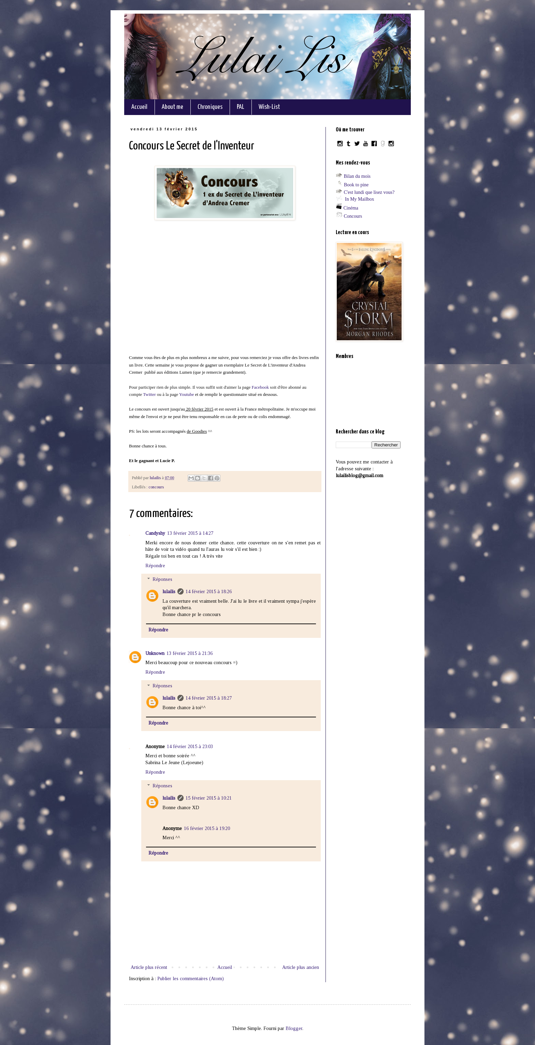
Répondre (155, 565)
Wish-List (269, 107)
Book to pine (356, 184)
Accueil (139, 107)
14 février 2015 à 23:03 (190, 746)
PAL (240, 107)
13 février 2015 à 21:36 (190, 653)
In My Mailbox (359, 199)
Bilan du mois (357, 176)
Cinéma (351, 208)
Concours (353, 216)
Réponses (162, 579)
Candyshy (155, 533)
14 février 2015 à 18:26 (209, 591)
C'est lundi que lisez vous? (369, 192)
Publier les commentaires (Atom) (190, 978)
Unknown (154, 653)
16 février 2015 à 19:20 (207, 828)
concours (156, 487)
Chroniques (210, 107)
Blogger (294, 1028)
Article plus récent (149, 967)
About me (172, 107)
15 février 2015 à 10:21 (209, 798)
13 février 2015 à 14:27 (190, 533)
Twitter (149, 394)
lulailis (168, 591)
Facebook (261, 387)
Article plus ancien (300, 967)
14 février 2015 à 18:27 (209, 698)
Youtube (187, 394)
